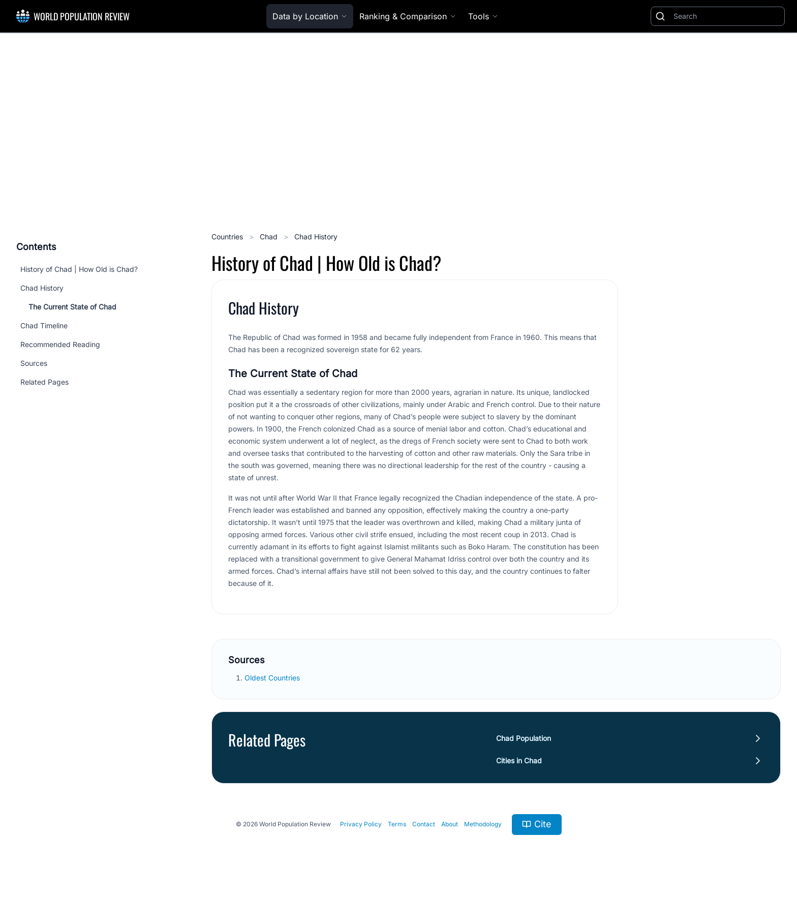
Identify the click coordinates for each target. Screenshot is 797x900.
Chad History (42, 288)
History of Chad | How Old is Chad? (79, 269)
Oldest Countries (273, 677)
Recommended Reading (60, 344)
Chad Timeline (44, 325)
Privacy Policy (361, 824)
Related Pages (44, 382)
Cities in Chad (519, 760)
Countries (228, 236)
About (449, 824)
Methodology (483, 824)
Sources (33, 363)
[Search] (726, 16)
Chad (270, 236)
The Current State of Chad (72, 306)
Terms (397, 824)
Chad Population (523, 738)
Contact (423, 824)
